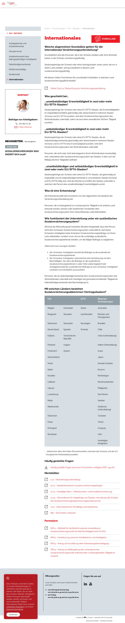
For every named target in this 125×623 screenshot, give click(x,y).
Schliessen (13, 615)
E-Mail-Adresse (23, 127)
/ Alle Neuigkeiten (29, 141)
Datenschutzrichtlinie (92, 621)
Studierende (14, 74)
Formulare (105, 39)
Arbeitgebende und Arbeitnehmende (17, 45)
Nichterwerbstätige (17, 69)
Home (47, 28)
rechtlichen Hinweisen (15, 607)
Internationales (16, 79)
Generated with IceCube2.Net (103, 617)
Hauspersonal (15, 51)
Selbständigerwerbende (20, 64)
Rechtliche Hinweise (106, 621)
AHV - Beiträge (15, 33)
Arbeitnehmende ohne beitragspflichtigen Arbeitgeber (23, 58)
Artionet (90, 617)
